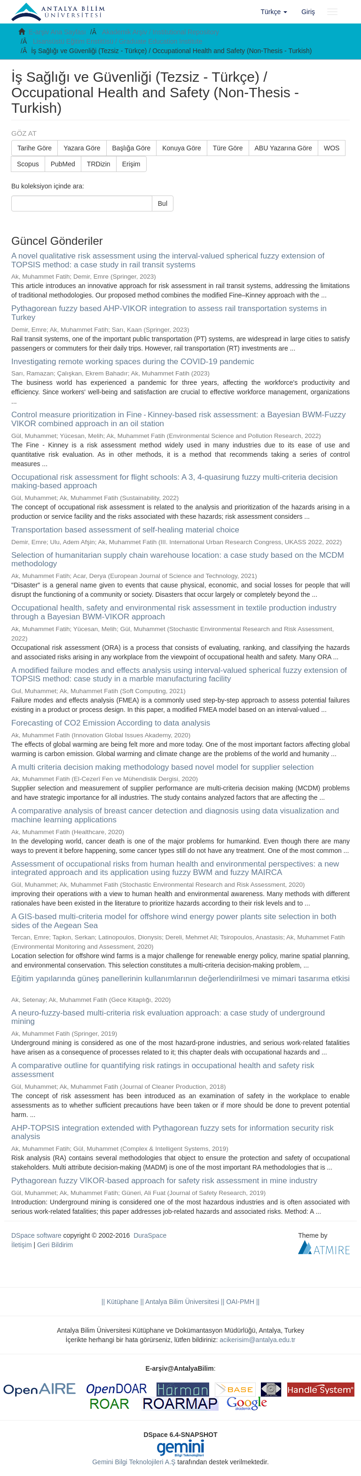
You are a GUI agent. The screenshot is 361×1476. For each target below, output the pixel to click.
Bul (162, 203)
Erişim (131, 164)
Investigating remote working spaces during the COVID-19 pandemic (132, 361)
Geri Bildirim (55, 1245)
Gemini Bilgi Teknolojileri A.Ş (133, 1462)
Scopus (28, 164)
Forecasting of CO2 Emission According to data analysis (110, 722)
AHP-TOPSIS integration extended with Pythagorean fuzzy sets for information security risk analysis (172, 1132)
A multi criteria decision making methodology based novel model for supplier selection (162, 767)
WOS (331, 148)
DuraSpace (149, 1235)
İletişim (21, 1245)
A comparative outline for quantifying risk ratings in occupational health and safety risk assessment (162, 1070)
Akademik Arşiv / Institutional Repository (160, 32)
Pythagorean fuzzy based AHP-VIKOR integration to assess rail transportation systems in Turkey (169, 313)
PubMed (63, 164)
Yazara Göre (81, 148)
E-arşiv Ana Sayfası (57, 32)
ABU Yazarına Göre (283, 148)
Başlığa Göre (131, 148)
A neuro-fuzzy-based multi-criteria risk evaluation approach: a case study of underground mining (168, 1017)
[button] (274, 11)
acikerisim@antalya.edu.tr (257, 1339)
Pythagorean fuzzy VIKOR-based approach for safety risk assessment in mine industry (164, 1180)
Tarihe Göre (34, 148)
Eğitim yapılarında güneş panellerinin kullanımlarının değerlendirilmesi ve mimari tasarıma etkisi (180, 978)
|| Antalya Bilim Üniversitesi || (182, 1301)
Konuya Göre (181, 148)
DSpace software (36, 1235)
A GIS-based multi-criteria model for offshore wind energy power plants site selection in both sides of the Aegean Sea (173, 921)
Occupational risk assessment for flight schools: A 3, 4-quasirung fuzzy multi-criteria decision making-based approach (174, 482)
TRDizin (98, 164)
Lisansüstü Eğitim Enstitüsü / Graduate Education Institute (117, 41)
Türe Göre (228, 148)
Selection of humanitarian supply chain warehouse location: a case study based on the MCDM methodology (177, 560)
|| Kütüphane (120, 1301)
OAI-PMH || (241, 1301)
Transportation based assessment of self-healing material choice (125, 529)
